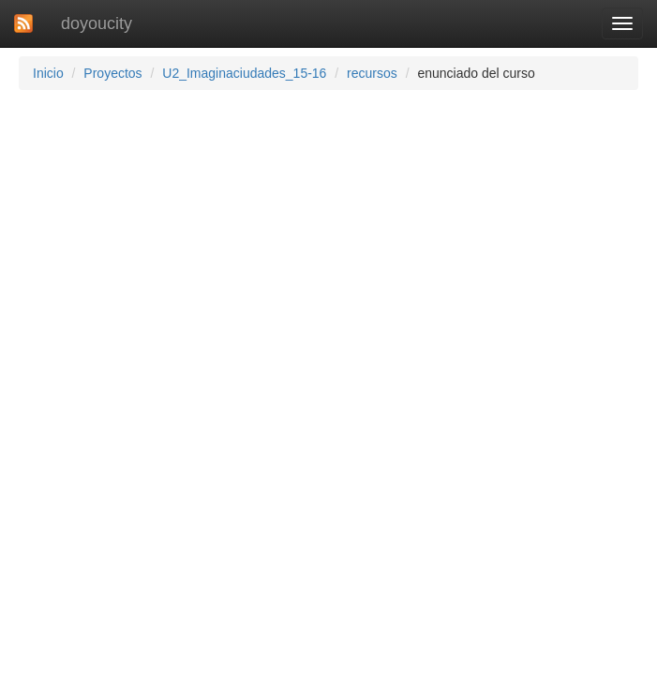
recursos (372, 73)
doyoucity (96, 23)
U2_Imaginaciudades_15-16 (244, 73)
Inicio (48, 73)
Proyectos (112, 73)
